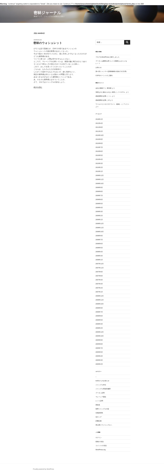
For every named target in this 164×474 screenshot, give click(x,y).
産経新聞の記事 (101, 96)
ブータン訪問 (100, 393)
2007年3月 (99, 284)
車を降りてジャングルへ (104, 425)
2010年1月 (99, 171)
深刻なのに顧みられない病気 (105, 92)
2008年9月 (99, 236)
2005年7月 (99, 348)
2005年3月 (99, 360)
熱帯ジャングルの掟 (102, 409)
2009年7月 (99, 195)
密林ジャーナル (47, 13)
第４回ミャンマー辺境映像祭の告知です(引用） (112, 71)
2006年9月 (99, 308)
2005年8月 (99, 344)
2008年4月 (99, 252)
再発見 (98, 405)
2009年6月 (99, 199)
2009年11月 (100, 179)
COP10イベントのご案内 (104, 75)
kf (109, 100)
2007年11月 (100, 268)
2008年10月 (100, 231)
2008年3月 (99, 256)
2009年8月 (99, 191)
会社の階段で (100, 88)
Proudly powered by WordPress (43, 469)
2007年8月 (99, 276)
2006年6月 (99, 316)
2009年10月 (100, 183)
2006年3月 (99, 324)
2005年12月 (100, 332)
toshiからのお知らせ (102, 381)
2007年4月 (99, 280)
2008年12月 (100, 223)
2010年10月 (100, 135)
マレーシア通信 (101, 397)
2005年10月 (100, 336)
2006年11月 (100, 300)
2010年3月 (99, 163)
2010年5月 (99, 155)
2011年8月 (99, 127)
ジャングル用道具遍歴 (103, 389)
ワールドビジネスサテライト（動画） (108, 104)
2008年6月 (99, 243)
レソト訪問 (99, 401)
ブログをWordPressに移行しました (107, 57)
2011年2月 (99, 131)
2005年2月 (99, 364)
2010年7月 (99, 147)
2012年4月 (99, 123)
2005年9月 (99, 340)
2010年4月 (99, 159)
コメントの (101, 445)
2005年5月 (99, 352)
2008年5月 (99, 248)
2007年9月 (99, 272)
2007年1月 (99, 292)
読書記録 (99, 421)
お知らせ (99, 67)
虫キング (99, 417)
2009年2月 (99, 215)
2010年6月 (99, 151)
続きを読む (38, 87)
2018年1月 (99, 119)
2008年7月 (99, 239)
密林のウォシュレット (47, 43)
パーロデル (121, 92)
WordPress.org (101, 449)
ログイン (99, 437)
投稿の (100, 441)
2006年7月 (99, 312)
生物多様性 (99, 413)
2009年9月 (99, 187)
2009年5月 (99, 203)
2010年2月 (99, 167)
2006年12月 (100, 296)
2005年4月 (99, 356)
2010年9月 (99, 139)
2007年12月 (100, 264)
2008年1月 (99, 260)
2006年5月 (99, 320)
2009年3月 (99, 211)
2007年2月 (99, 288)
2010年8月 (99, 143)
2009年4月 (99, 207)
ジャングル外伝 (101, 385)
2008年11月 (100, 227)
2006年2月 (99, 328)
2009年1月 (99, 219)
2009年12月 (100, 175)
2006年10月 (100, 304)
